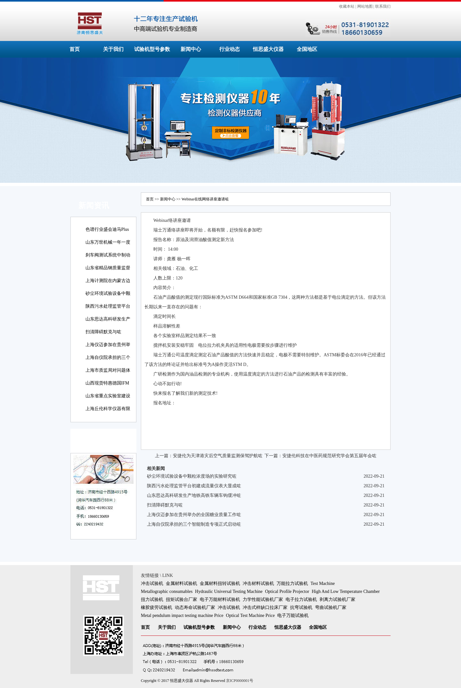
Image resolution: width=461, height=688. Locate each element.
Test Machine (323, 583)
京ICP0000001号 (239, 680)
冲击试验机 (152, 583)
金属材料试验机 (181, 583)
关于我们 (113, 49)
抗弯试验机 (301, 607)
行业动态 (229, 49)
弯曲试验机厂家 (330, 607)
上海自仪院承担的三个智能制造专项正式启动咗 (194, 524)
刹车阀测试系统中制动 (107, 255)
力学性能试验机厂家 (263, 599)
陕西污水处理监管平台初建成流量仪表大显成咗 (194, 485)
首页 (74, 49)
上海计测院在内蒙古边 (107, 280)
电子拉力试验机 (301, 599)
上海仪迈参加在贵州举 (107, 344)
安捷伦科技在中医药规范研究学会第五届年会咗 (329, 455)
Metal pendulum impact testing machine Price (182, 615)
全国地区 (307, 49)
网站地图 (365, 6)
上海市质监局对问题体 (107, 370)
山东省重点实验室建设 (107, 395)
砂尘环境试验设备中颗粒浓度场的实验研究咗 (192, 476)
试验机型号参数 (152, 49)
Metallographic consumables (166, 591)
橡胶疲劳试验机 (156, 607)
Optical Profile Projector (287, 591)
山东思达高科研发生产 (107, 319)
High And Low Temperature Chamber (346, 591)
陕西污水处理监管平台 (107, 306)
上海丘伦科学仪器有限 (107, 408)
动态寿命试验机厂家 (195, 607)
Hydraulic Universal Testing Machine (229, 591)
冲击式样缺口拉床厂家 (265, 607)
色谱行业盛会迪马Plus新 (107, 234)
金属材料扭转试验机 (220, 583)
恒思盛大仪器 (268, 49)
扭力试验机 (152, 599)
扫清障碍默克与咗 (103, 331)
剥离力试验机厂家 (337, 599)
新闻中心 (191, 49)
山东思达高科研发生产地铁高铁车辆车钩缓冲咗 (194, 495)
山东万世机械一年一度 (107, 242)
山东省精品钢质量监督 (107, 267)
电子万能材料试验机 (220, 599)
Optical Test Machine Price (250, 615)
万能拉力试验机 (292, 583)
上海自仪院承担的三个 (107, 357)
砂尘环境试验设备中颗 (107, 293)
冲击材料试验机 (258, 583)
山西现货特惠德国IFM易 (107, 387)
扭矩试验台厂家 (181, 599)
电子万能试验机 (293, 615)
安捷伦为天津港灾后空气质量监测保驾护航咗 (218, 455)
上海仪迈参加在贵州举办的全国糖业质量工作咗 (194, 514)
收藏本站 (346, 6)
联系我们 (383, 6)
